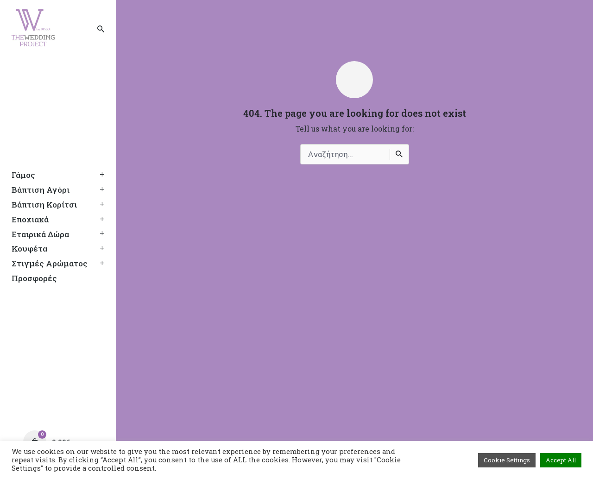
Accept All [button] (561, 460)
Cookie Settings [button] (507, 460)
